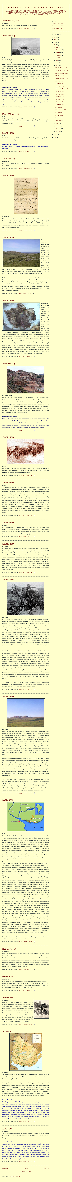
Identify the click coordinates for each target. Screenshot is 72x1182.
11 (55, 37)
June (57, 63)
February (58, 129)
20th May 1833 (8, 175)
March (58, 126)
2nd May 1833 (7, 1031)
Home (26, 1168)
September (59, 55)
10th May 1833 (8, 697)
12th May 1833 (8, 544)
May (57, 65)
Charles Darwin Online (58, 26)
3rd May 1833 (7, 998)
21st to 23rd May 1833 (10, 158)
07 (55, 134)
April (57, 123)
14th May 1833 (8, 483)
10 (55, 39)
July (57, 60)
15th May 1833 (8, 437)
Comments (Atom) (15, 1176)
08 (55, 45)
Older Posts (46, 1168)
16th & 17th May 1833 (10, 363)
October (58, 52)
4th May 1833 (7, 976)
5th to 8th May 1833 (9, 949)
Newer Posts (5, 1168)
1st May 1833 (7, 1129)
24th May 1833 (8, 133)
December (59, 47)
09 (55, 42)
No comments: (28, 28)
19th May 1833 (8, 237)
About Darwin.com (57, 28)
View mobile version (25, 1171)
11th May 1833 (8, 580)
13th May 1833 (8, 523)
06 (55, 137)
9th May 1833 (7, 800)
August (58, 57)
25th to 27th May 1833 (10, 114)
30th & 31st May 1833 (10, 21)
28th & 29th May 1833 (10, 35)
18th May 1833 (8, 300)
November (59, 50)
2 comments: (27, 293)
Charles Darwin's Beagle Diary (36, 7)
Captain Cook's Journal (58, 23)
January (58, 131)
